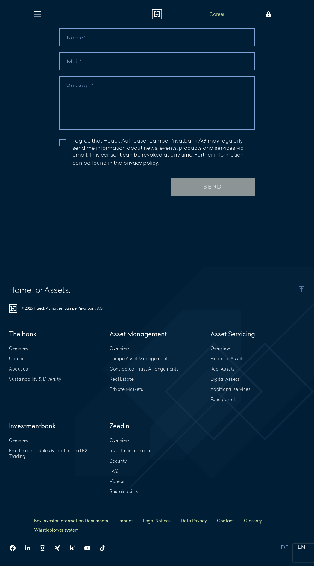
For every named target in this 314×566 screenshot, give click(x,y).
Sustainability (124, 491)
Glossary (253, 521)
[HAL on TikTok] (105, 548)
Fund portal (222, 399)
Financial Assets (227, 358)
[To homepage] (157, 14)
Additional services (230, 389)
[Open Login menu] (267, 14)
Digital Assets (225, 379)
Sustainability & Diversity (35, 379)
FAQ (114, 471)
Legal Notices (157, 521)
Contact (225, 521)
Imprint (125, 521)
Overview (18, 348)
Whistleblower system (56, 530)
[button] (295, 289)
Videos (117, 481)
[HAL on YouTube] (90, 548)
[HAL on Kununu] (75, 548)
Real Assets (222, 369)
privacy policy (140, 162)
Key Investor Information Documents (71, 521)
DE (285, 547)
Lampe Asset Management (138, 358)
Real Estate (122, 379)
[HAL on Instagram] (45, 548)
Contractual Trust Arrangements (144, 369)
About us (18, 369)
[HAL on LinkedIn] (30, 548)
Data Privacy (194, 521)
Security (118, 461)
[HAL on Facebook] (15, 548)
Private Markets (126, 389)
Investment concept (131, 450)
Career (216, 14)
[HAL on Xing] (60, 548)
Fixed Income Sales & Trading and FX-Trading (49, 453)
